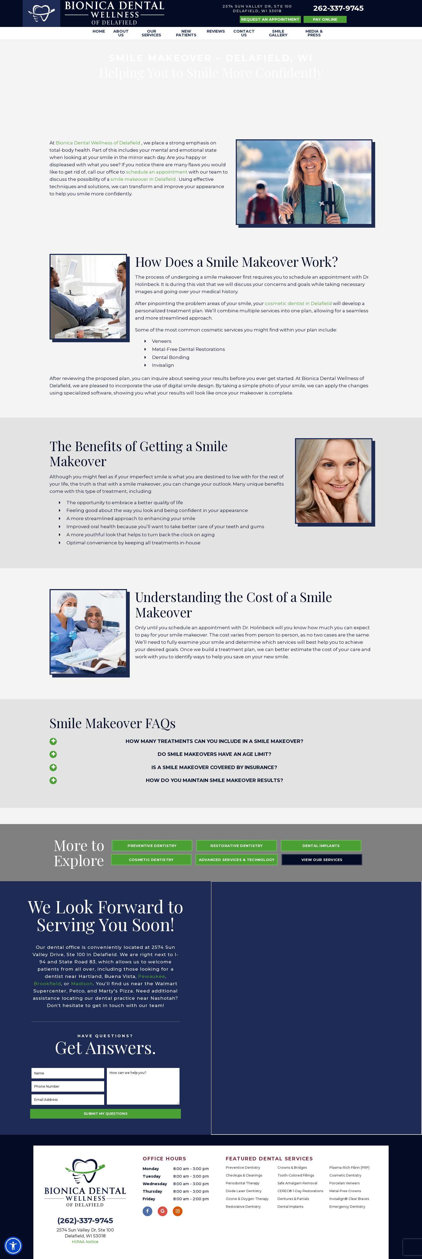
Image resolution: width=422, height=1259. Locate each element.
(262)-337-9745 (85, 1221)
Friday (149, 1198)
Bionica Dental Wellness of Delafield (98, 143)
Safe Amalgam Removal (297, 1183)
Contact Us (244, 33)
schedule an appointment (157, 172)
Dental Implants (321, 845)
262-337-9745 (338, 8)
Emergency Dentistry (347, 1207)
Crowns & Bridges (292, 1167)
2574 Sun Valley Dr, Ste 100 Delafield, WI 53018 (257, 8)
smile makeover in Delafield (144, 179)
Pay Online (325, 19)
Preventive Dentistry (152, 845)
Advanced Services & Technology (237, 859)
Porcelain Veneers (344, 1183)
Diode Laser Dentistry (244, 1191)
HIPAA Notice (85, 1241)
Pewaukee (151, 976)
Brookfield (47, 983)
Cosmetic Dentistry (151, 859)
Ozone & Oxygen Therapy (247, 1199)
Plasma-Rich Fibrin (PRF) (349, 1167)
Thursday (152, 1191)
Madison (82, 983)
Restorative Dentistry (236, 845)
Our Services (151, 33)
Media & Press (314, 33)
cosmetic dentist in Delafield (299, 303)
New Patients (186, 33)
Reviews (216, 31)
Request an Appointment (270, 19)
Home (99, 31)
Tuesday (151, 1176)
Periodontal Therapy (242, 1183)
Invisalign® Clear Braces (349, 1199)
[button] (13, 1246)
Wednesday (155, 1183)
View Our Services (321, 859)
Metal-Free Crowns (345, 1191)
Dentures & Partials (293, 1199)
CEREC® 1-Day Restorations (300, 1191)
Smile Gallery (278, 33)
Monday (151, 1168)
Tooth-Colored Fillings (295, 1175)
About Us (121, 33)
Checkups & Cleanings (244, 1175)
